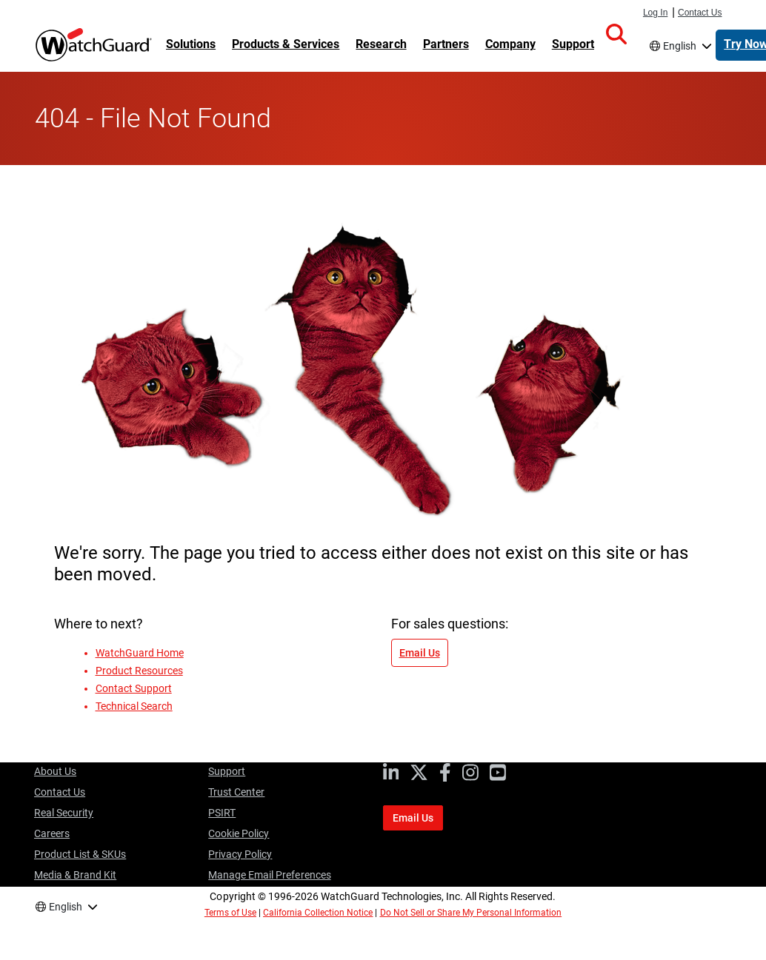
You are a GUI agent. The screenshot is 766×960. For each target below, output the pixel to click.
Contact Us (700, 12)
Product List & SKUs (80, 854)
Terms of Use (230, 912)
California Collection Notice (318, 912)
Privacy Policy (240, 854)
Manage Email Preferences (269, 875)
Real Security (63, 813)
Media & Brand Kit (75, 875)
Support (226, 771)
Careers (52, 833)
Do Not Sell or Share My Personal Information (471, 912)
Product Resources (139, 671)
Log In (655, 12)
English (679, 46)
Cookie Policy (238, 833)
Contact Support (134, 688)
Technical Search (134, 706)
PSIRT (222, 813)
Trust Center (236, 792)
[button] (616, 35)
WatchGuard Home (140, 653)
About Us (55, 771)
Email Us (419, 653)
